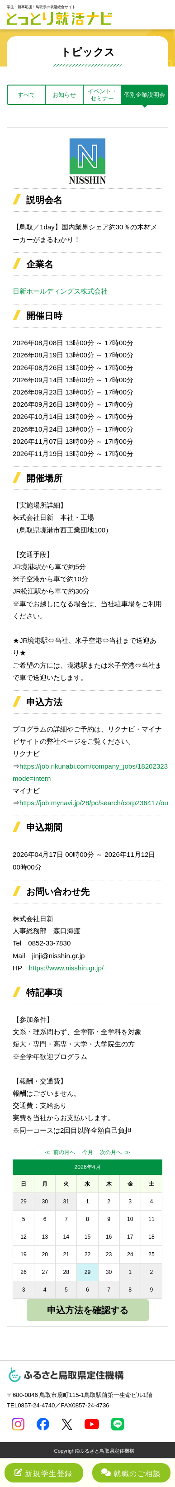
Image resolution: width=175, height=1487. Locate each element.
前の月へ (64, 1152)
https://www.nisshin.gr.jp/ (66, 968)
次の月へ (111, 1152)
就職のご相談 (131, 1473)
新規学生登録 (43, 1473)
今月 (87, 1152)
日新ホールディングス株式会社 (60, 291)
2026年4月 (87, 1167)
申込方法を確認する (87, 1310)
